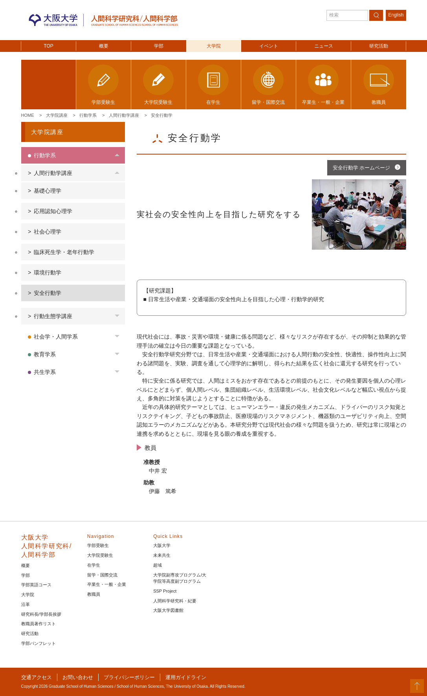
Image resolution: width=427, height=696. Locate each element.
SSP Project (164, 591)
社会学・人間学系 (56, 336)
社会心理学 (47, 231)
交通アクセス (36, 677)
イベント (268, 46)
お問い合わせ (77, 677)
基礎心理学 (47, 191)
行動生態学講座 (53, 316)
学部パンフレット (38, 643)
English (395, 15)
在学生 (93, 565)
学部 (158, 46)
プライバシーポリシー (129, 677)
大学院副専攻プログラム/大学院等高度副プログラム (179, 578)
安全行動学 (161, 115)
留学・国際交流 (102, 575)
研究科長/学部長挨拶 (41, 614)
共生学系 (45, 372)
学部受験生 (98, 545)
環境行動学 (47, 272)
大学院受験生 (100, 555)
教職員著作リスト (38, 623)
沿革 (25, 604)
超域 (157, 565)
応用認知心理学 (53, 211)
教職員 (93, 594)
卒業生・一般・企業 (106, 584)
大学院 (214, 46)
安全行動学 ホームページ (361, 168)
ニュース (323, 46)
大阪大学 (161, 545)
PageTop (417, 686)
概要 (103, 46)
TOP (48, 46)
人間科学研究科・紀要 (174, 600)
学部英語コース (36, 584)
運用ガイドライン (185, 677)
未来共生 (161, 555)
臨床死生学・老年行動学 (64, 252)
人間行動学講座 (124, 115)
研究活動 (378, 46)
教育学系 (45, 354)
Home (27, 115)
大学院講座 (57, 115)
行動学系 (88, 115)
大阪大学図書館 (168, 610)
